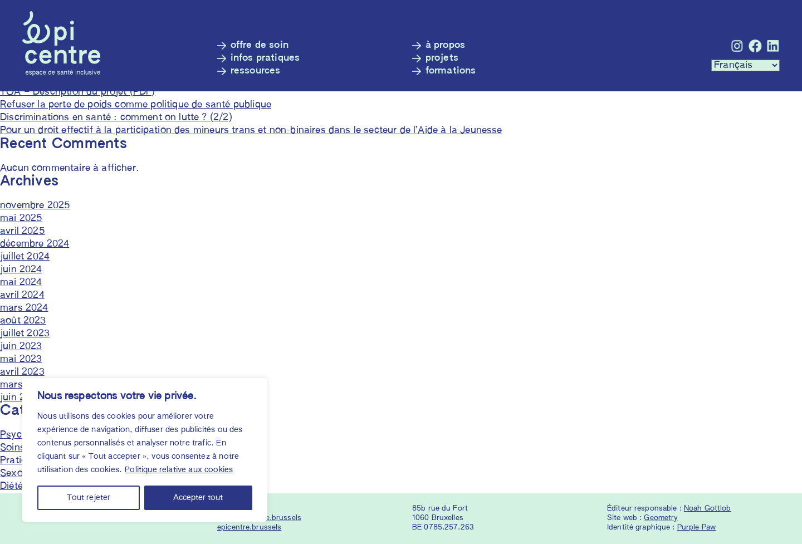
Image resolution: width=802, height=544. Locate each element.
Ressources (256, 71)
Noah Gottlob (707, 508)
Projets (442, 58)
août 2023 (23, 321)
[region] (144, 450)
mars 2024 (24, 308)
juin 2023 (21, 346)
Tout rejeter (88, 498)
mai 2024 (21, 282)
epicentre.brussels (249, 527)
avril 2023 (22, 372)
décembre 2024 (34, 244)
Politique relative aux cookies (179, 470)
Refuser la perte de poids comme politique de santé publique (135, 105)
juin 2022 (21, 398)
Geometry (661, 518)
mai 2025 (21, 218)
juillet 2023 (25, 334)
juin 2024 (21, 270)
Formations (451, 71)
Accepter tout (198, 498)
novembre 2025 (35, 205)
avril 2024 (22, 295)
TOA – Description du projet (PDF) (77, 92)
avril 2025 (22, 231)
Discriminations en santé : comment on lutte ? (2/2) (116, 117)
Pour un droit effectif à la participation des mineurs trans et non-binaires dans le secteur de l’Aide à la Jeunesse (251, 130)
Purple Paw (696, 527)
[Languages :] (745, 65)
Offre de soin (259, 45)
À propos (445, 45)
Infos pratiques (265, 58)
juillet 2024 (25, 257)
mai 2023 (21, 359)
